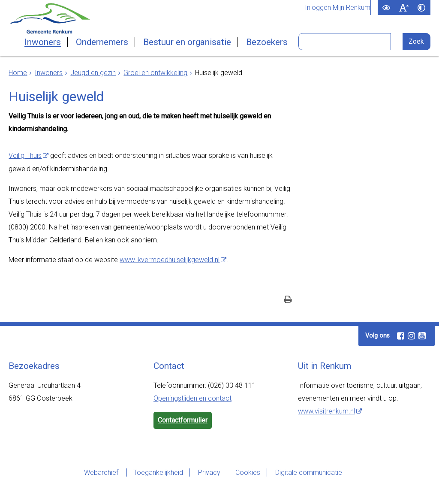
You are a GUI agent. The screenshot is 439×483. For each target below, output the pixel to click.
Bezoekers (267, 42)
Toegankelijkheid (158, 472)
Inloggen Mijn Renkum (337, 7)
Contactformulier (182, 420)
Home (18, 73)
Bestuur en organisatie (187, 42)
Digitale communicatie (308, 472)
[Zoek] (416, 41)
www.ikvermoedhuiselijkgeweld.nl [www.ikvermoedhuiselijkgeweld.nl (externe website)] (170, 260)
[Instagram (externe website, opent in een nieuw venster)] (411, 336)
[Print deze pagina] (288, 300)
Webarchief (102, 472)
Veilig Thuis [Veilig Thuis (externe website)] (25, 155)
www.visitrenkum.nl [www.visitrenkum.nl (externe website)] (326, 411)
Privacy (209, 472)
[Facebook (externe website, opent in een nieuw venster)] (400, 336)
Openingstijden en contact (192, 398)
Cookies (247, 472)
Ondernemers (102, 42)
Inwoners (42, 42)
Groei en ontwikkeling (155, 73)
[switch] (386, 7)
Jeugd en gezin (93, 73)
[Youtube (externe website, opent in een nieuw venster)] (422, 336)
